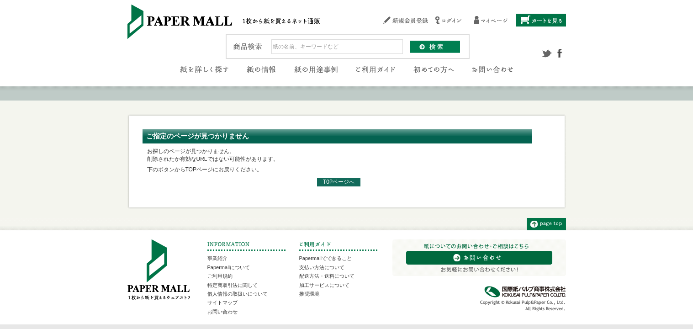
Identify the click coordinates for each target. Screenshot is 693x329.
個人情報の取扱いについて (237, 294)
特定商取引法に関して (232, 285)
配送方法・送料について (326, 276)
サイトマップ (222, 302)
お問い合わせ (222, 311)
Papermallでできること (325, 258)
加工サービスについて (324, 285)
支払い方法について (321, 267)
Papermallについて (228, 267)
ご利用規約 (220, 276)
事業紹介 (217, 258)
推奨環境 (309, 294)
